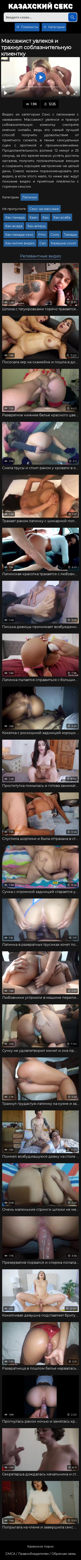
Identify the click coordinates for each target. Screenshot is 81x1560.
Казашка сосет (63, 243)
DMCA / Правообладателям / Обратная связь (40, 1554)
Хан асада (13, 226)
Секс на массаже (44, 209)
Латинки (29, 197)
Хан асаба (61, 217)
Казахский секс (40, 6)
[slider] (31, 87)
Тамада (70, 235)
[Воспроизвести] (5, 93)
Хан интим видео (20, 243)
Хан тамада (15, 217)
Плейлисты (27, 27)
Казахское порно (40, 1546)
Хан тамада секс (19, 235)
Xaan (33, 217)
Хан (45, 217)
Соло (55, 235)
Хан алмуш (36, 226)
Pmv (42, 235)
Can (43, 243)
